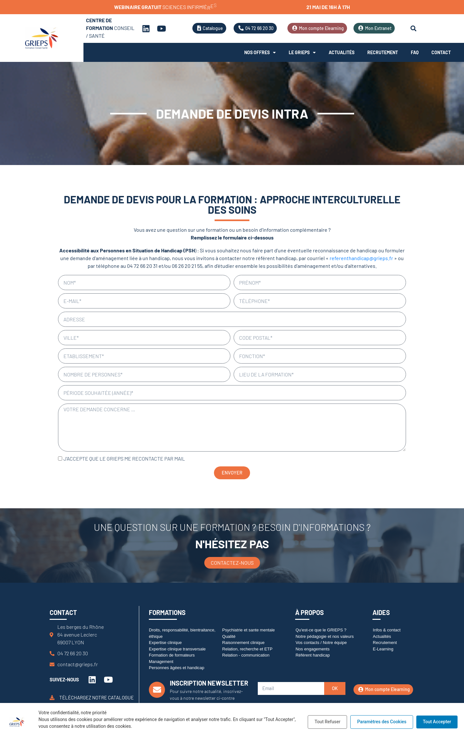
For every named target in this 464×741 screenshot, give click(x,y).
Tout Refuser (327, 721)
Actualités (341, 52)
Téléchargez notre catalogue (96, 697)
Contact (441, 52)
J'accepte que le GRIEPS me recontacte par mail (124, 458)
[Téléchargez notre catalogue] (52, 697)
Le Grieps (302, 52)
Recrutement (382, 52)
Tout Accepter (437, 721)
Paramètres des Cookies (381, 721)
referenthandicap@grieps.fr (361, 258)
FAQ (415, 52)
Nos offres (260, 52)
